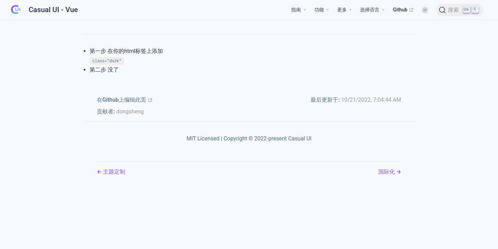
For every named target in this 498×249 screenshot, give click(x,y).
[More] (344, 10)
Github (403, 10)
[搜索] (459, 10)
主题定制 (113, 171)
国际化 (387, 171)
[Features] (321, 10)
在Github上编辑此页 (125, 99)
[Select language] (372, 10)
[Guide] (298, 10)
